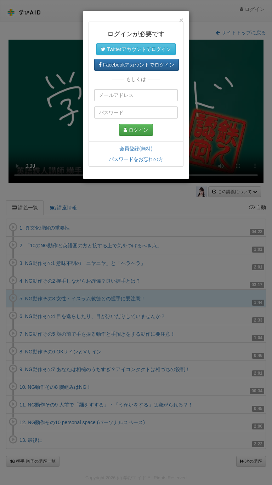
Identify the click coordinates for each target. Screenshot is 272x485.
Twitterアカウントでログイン (136, 49)
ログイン (136, 130)
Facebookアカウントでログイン (136, 65)
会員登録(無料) (135, 148)
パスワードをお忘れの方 (136, 159)
